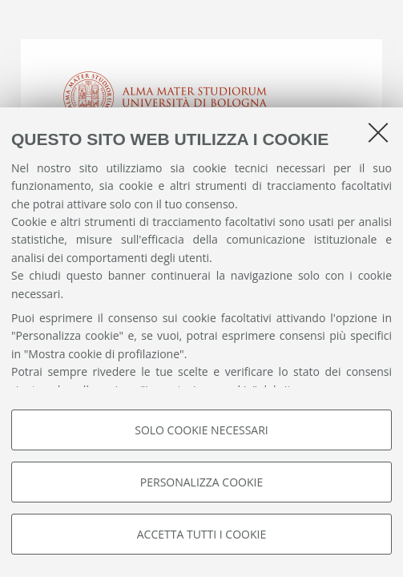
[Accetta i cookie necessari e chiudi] (378, 132)
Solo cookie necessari (201, 430)
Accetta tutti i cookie (201, 534)
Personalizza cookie (201, 482)
